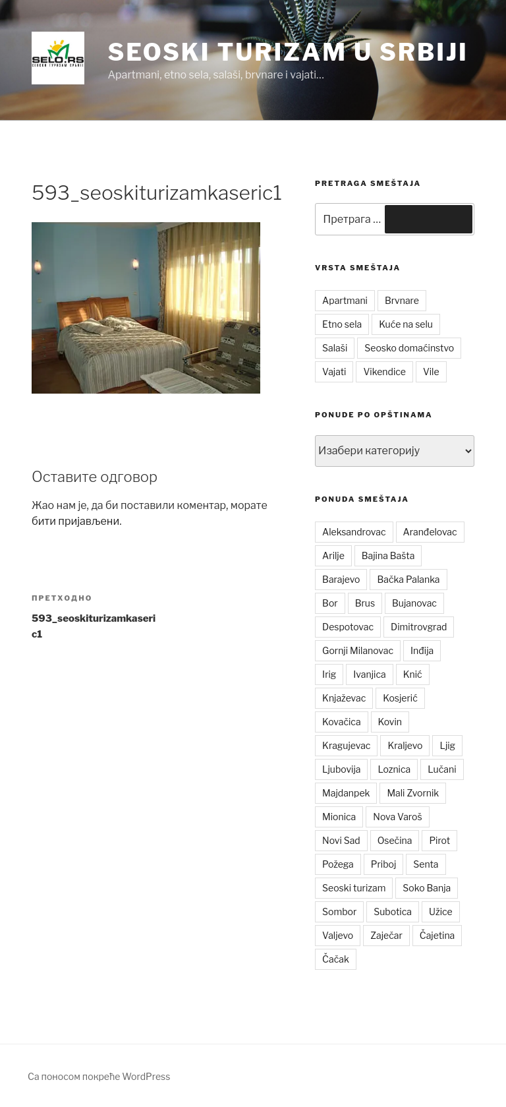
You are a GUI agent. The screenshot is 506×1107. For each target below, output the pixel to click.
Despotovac (348, 626)
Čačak (335, 959)
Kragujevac (346, 745)
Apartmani (345, 300)
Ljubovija (341, 769)
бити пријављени (75, 521)
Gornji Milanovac (357, 650)
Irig (329, 674)
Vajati (334, 371)
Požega (338, 864)
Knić (412, 674)
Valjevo (337, 935)
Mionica (339, 816)
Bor (330, 603)
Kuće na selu (406, 324)
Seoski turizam (353, 887)
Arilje (333, 555)
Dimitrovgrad (419, 626)
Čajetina (437, 935)
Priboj (384, 864)
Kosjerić (400, 697)
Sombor (339, 911)
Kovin (390, 721)
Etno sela (342, 324)
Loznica (394, 769)
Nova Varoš (397, 816)
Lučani (442, 769)
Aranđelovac (430, 531)
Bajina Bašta (388, 555)
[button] (58, 58)
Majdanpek (346, 792)
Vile (431, 371)
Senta (425, 864)
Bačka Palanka (408, 579)
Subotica (393, 911)
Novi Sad (341, 840)
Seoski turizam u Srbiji (287, 52)
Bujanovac (414, 603)
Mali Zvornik (413, 792)
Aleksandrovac (353, 531)
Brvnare (402, 300)
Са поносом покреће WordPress (99, 1076)
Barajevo (341, 579)
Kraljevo (404, 745)
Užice (441, 911)
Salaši (334, 347)
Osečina (395, 840)
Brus (365, 603)
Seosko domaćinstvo (409, 347)
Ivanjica (369, 674)
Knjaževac (344, 697)
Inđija (422, 650)
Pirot (439, 840)
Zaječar (386, 935)
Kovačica (341, 721)
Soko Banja (427, 887)
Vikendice (384, 371)
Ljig (447, 745)
